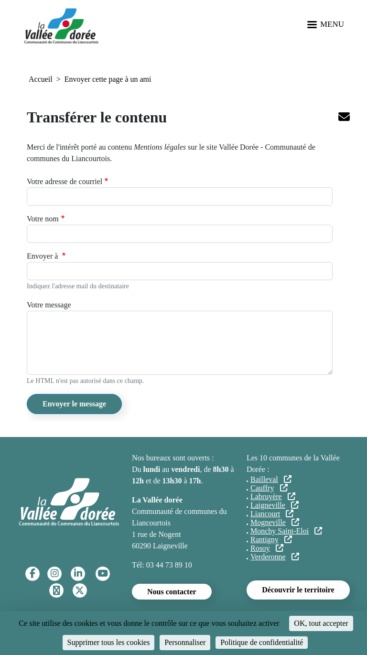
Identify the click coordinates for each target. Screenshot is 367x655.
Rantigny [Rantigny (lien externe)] (271, 539)
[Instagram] (54, 573)
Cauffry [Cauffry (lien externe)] (269, 488)
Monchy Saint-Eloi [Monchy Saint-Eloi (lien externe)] (286, 531)
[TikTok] (56, 590)
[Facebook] (32, 573)
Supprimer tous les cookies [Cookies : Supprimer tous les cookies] (108, 642)
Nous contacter (171, 592)
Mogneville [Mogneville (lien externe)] (274, 522)
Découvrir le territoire (298, 590)
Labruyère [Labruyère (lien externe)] (272, 496)
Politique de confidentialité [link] (261, 642)
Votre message (49, 305)
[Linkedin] (78, 573)
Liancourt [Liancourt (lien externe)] (271, 514)
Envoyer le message (74, 404)
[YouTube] (103, 573)
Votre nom (43, 219)
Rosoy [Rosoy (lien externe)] (266, 548)
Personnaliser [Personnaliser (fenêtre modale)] (184, 642)
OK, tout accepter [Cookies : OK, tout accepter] (321, 623)
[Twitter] (79, 590)
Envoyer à (43, 256)
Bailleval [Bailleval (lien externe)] (270, 479)
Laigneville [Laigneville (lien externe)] (274, 505)
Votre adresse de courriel (64, 181)
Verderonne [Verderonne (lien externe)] (274, 557)
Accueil (41, 79)
